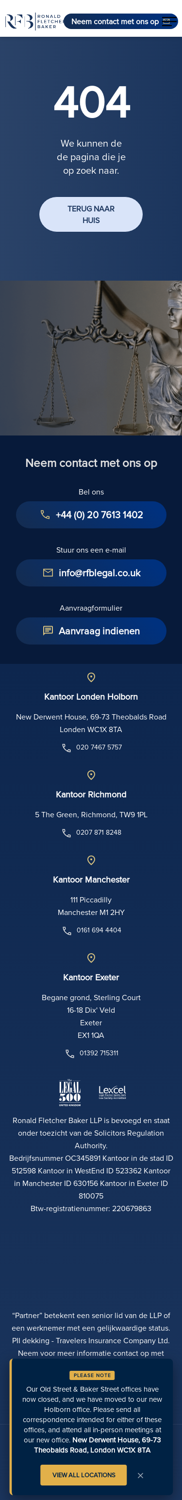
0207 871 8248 (91, 833)
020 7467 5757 (91, 748)
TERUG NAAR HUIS (91, 214)
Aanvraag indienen (99, 631)
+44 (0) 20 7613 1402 (99, 515)
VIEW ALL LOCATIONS (84, 1474)
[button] (169, 21)
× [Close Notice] (140, 1475)
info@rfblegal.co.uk (99, 573)
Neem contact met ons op (115, 21)
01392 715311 (91, 1054)
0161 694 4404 (91, 931)
